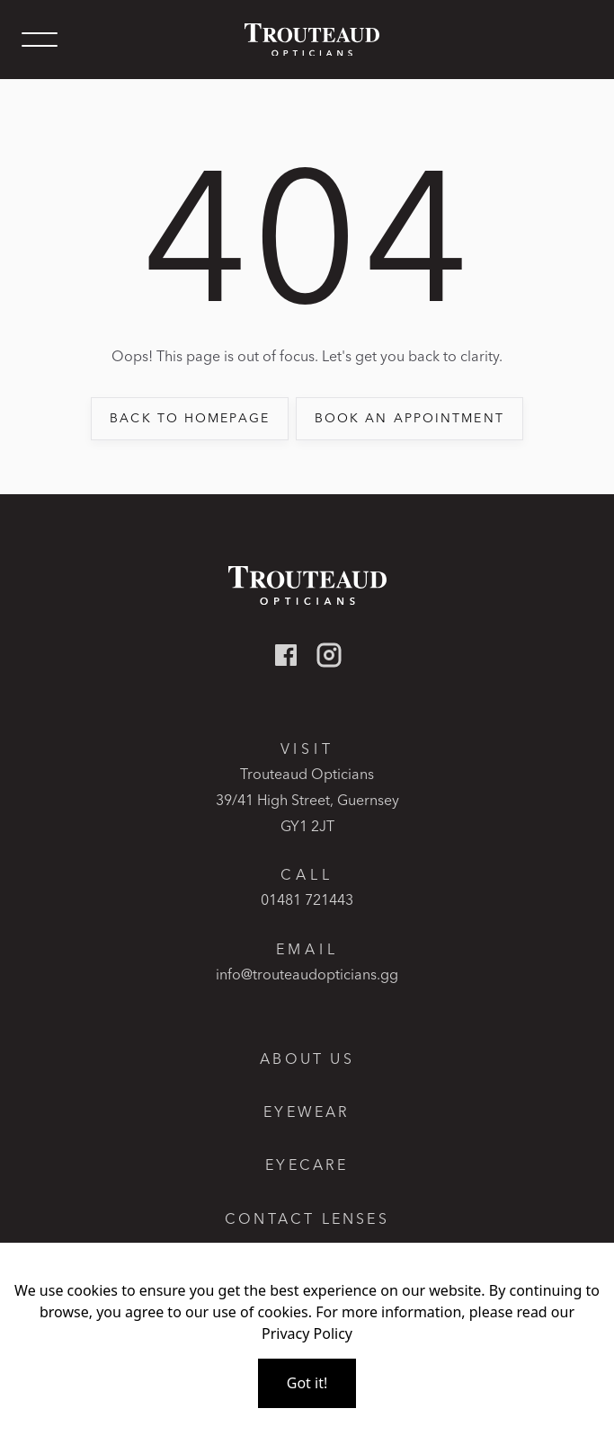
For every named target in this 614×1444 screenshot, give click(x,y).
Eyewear (306, 1112)
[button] (40, 40)
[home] (307, 40)
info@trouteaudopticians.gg (307, 974)
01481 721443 (307, 899)
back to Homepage (190, 418)
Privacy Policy (307, 1333)
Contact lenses (307, 1218)
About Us (307, 1058)
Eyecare (306, 1165)
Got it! (307, 1383)
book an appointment (409, 418)
